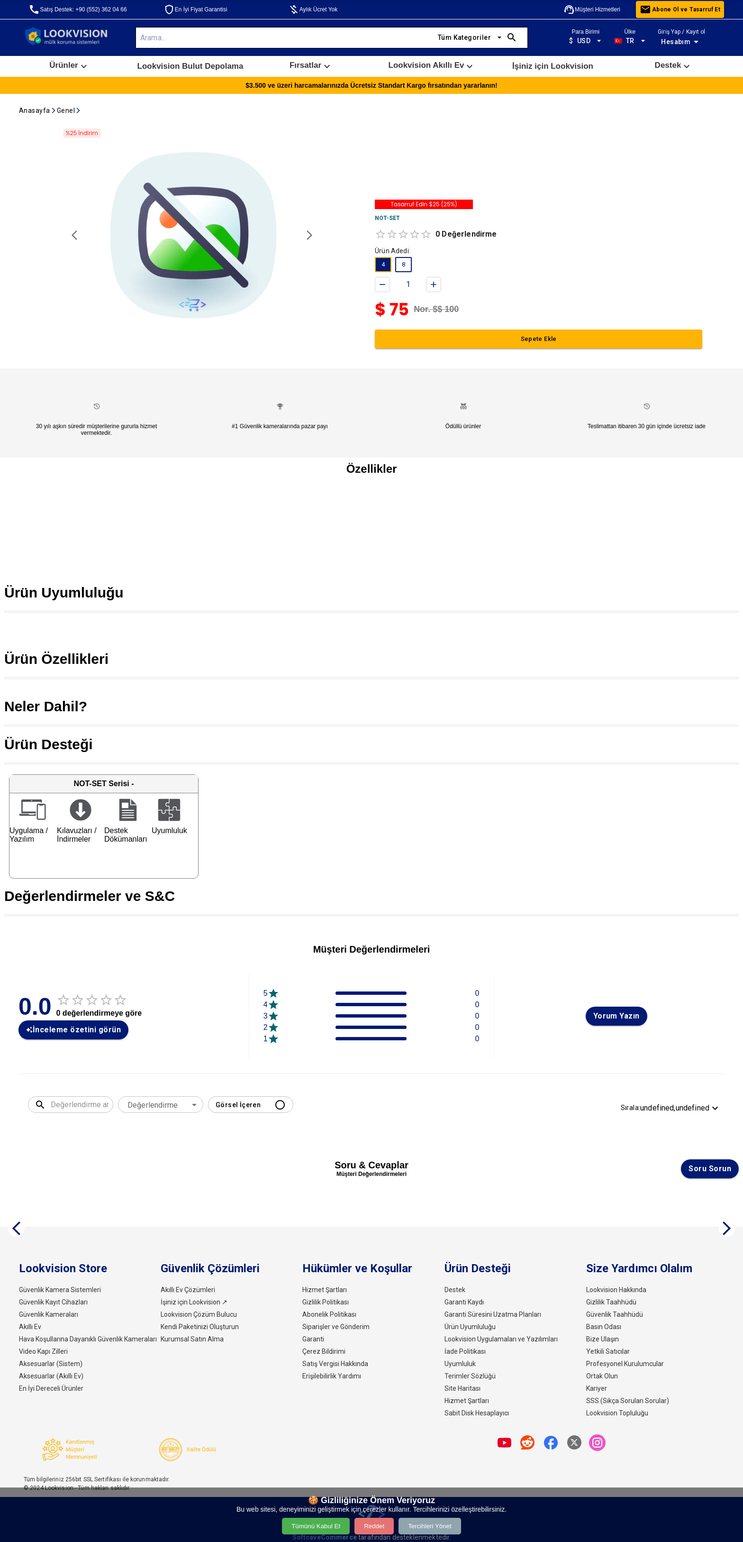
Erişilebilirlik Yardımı (331, 1376)
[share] (504, 1442)
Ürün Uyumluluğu (470, 1327)
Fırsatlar (311, 66)
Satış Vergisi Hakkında (335, 1364)
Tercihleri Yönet (430, 1526)
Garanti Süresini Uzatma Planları (492, 1314)
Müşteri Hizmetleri (591, 9)
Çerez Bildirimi (323, 1351)
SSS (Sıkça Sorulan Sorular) (627, 1400)
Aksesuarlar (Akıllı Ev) (51, 1376)
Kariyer (596, 1388)
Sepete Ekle (538, 339)
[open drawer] (720, 37)
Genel (66, 110)
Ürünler (69, 66)
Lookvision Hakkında (616, 1290)
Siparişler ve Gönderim (336, 1327)
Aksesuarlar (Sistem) (50, 1364)
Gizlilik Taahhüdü (611, 1302)
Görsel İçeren (250, 1104)
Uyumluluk (460, 1364)
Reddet (374, 1526)
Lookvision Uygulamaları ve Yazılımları (501, 1339)
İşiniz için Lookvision (552, 66)
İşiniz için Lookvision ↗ (194, 1302)
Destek (674, 66)
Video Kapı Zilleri (43, 1351)
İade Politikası (465, 1351)
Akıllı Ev (30, 1327)
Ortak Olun (602, 1376)
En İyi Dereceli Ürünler (51, 1388)
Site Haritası (462, 1388)
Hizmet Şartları (324, 1290)
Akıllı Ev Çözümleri (188, 1290)
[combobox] (160, 1105)
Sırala (671, 1108)
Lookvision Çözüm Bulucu (199, 1314)
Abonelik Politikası (329, 1314)
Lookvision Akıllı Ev (432, 66)
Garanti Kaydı (464, 1302)
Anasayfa (34, 110)
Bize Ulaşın (602, 1339)
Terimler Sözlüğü (470, 1376)
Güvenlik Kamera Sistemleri (60, 1290)
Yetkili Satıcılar (608, 1351)
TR (630, 41)
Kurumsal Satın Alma (192, 1339)
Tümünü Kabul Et (315, 1526)
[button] (69, 66)
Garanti (313, 1339)
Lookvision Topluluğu (617, 1413)
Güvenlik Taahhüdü (614, 1314)
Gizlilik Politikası (325, 1302)
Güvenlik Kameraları (48, 1314)
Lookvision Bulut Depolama (190, 66)
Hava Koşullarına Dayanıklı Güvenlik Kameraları (88, 1339)
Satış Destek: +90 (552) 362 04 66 (77, 9)
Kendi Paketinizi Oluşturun (200, 1327)
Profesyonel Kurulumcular (625, 1364)
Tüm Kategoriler (470, 38)
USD (585, 41)
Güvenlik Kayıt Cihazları (53, 1302)
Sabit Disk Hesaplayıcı (476, 1413)
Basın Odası (603, 1327)
